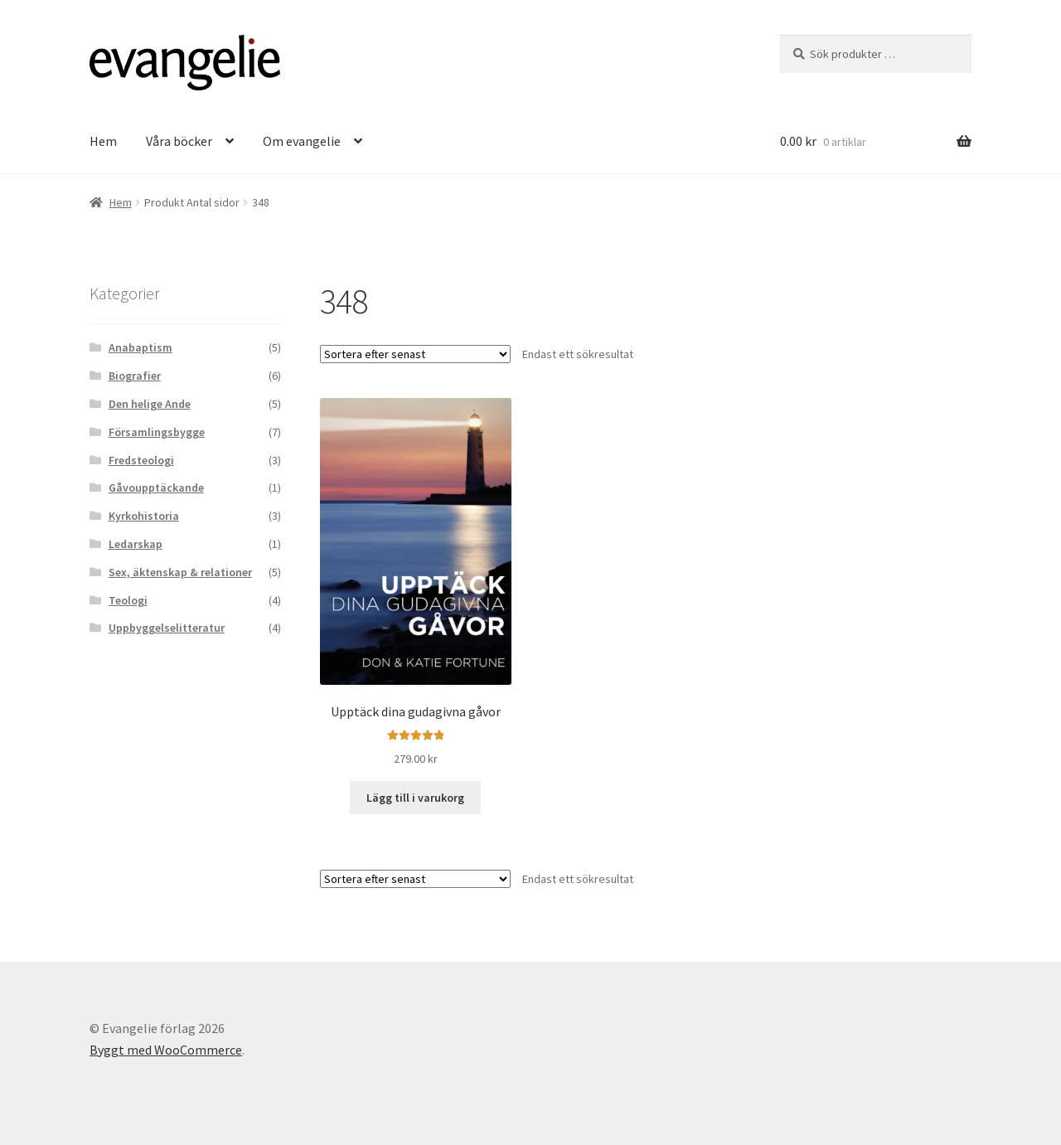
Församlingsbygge (157, 432)
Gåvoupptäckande (156, 487)
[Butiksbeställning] (415, 354)
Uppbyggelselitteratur (167, 627)
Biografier (135, 375)
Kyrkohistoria (144, 515)
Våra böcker (179, 141)
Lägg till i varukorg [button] (415, 797)
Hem (103, 141)
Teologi (128, 600)
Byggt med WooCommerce (166, 1049)
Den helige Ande (150, 403)
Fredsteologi (141, 460)
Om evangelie (302, 141)
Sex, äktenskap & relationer (180, 572)
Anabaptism (140, 347)
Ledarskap (135, 543)
